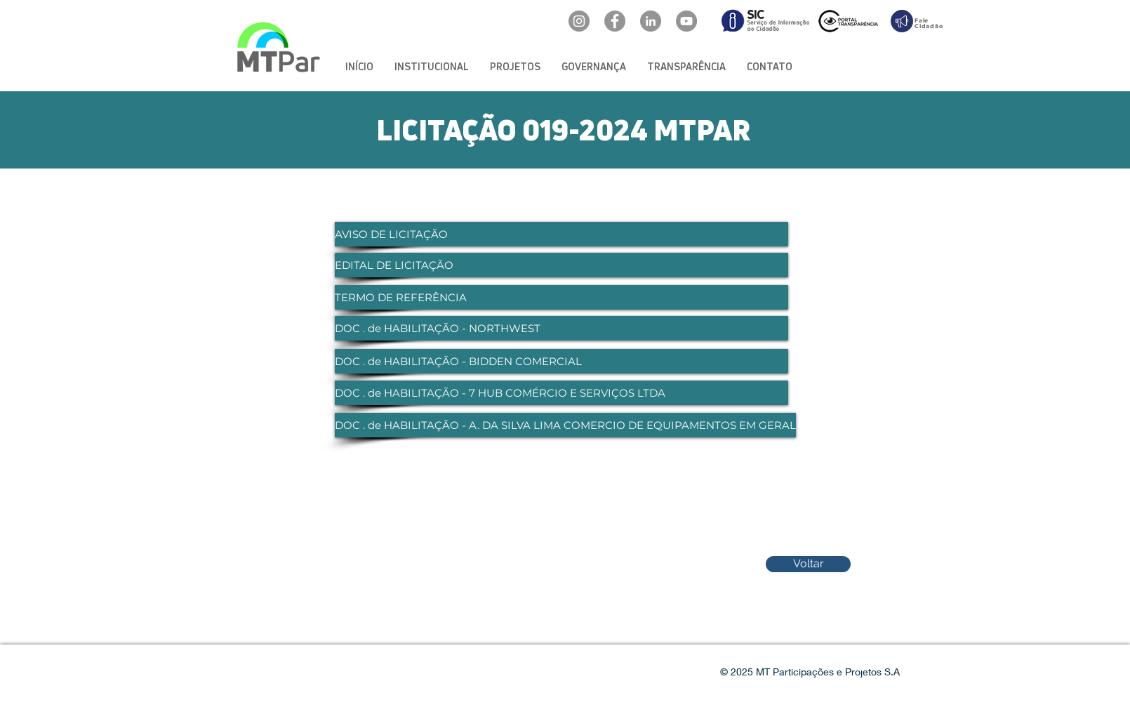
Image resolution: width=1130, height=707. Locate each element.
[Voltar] (808, 564)
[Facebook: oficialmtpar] (614, 21)
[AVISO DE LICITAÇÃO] (561, 234)
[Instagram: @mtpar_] (579, 21)
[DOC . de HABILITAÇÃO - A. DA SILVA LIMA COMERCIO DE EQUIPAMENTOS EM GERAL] (565, 425)
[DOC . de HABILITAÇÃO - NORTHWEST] (561, 328)
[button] (431, 66)
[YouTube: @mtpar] (686, 21)
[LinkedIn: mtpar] (650, 21)
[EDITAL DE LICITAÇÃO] (561, 265)
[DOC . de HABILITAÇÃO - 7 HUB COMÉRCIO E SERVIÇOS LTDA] (561, 393)
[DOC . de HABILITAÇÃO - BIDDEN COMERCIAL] (561, 361)
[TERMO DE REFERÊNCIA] (561, 297)
